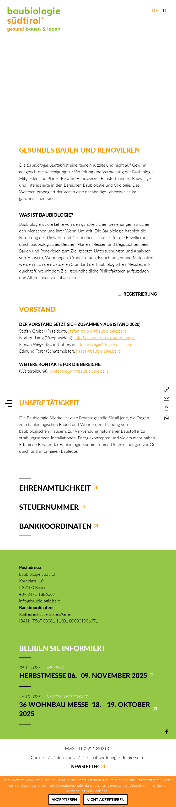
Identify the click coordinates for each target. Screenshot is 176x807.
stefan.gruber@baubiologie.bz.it (97, 331)
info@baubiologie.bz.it (39, 600)
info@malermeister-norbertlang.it (105, 337)
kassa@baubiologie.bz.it (98, 351)
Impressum (133, 757)
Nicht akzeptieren (105, 799)
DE (155, 10)
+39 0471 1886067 (37, 594)
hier (16, 785)
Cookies (38, 757)
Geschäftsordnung (99, 757)
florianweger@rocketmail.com (105, 344)
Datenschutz (64, 757)
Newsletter (88, 766)
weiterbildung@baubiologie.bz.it (78, 371)
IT (164, 10)
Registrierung (137, 294)
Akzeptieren (64, 799)
